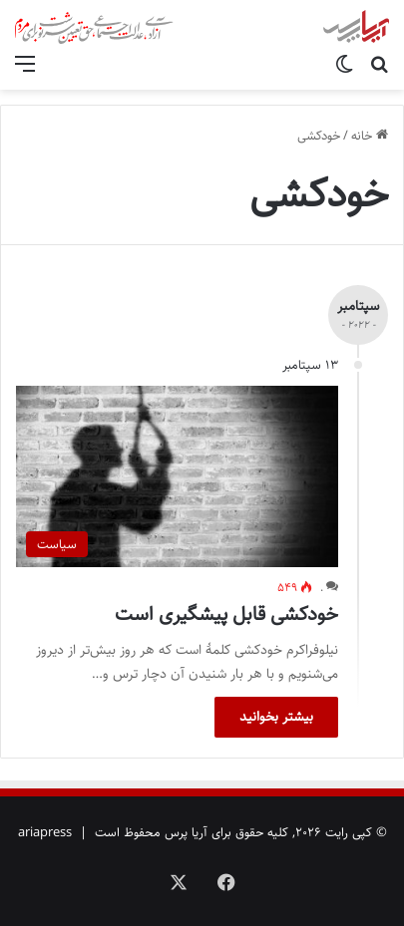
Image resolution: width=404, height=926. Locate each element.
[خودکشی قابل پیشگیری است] (177, 476)
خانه (369, 136)
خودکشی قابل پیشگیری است (226, 614)
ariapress (45, 832)
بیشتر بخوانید (276, 717)
